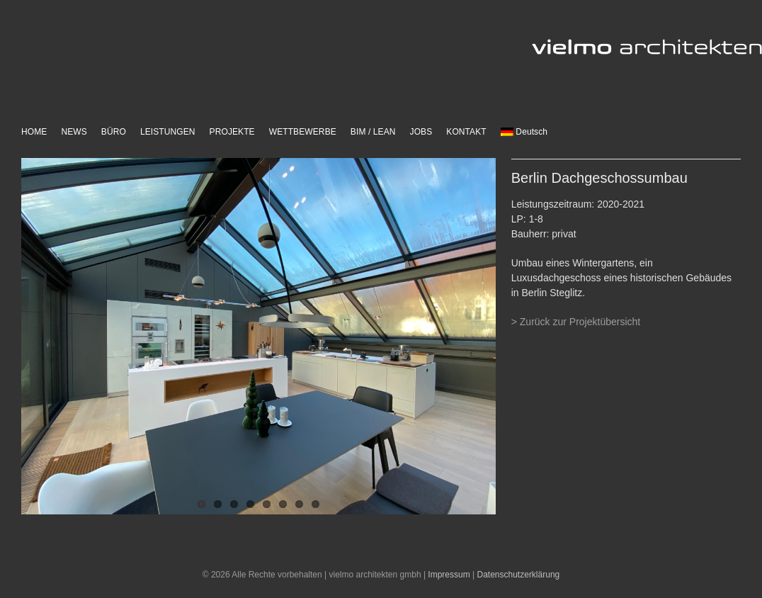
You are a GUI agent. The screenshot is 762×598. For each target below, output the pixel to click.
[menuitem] (524, 132)
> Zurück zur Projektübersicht (575, 321)
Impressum (449, 575)
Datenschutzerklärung (518, 575)
